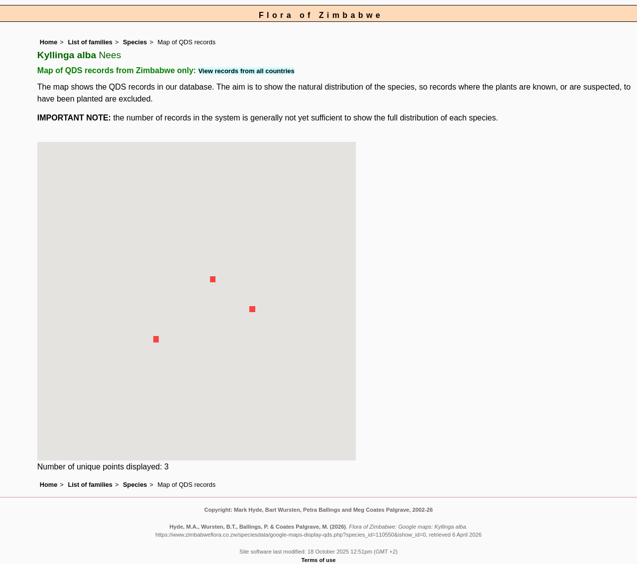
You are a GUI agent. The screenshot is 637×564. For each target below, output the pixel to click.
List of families (90, 42)
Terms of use (319, 560)
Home (49, 42)
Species (135, 42)
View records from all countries (246, 71)
